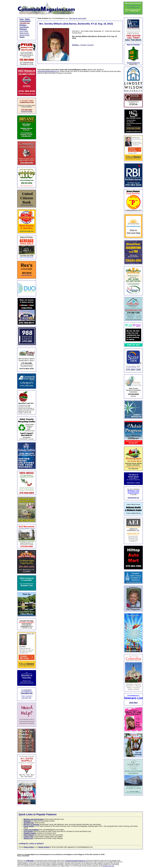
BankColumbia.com (133, 63)
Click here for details (26, 111)
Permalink (83, 45)
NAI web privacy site (108, 866)
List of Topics (24, 31)
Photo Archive (24, 33)
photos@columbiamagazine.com (48, 71)
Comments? (90, 45)
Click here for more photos (77, 18)
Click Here (133, 703)
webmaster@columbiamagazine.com (75, 860)
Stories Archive (24, 35)
